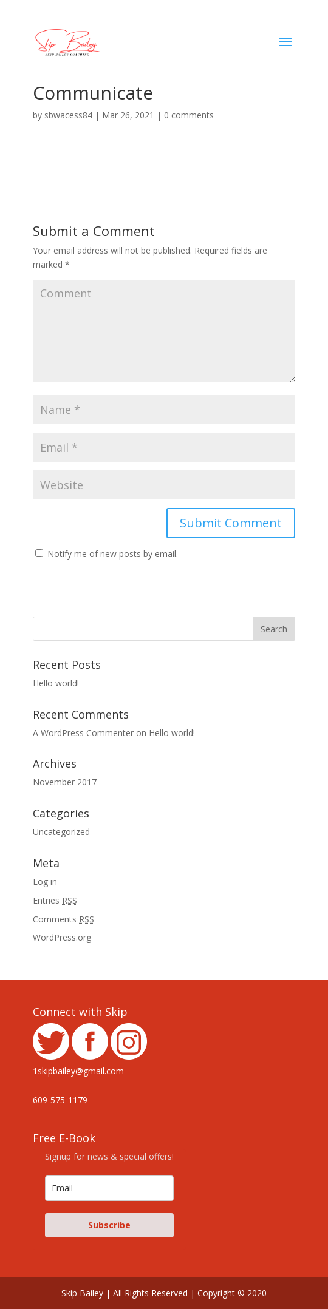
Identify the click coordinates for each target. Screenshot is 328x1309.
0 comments (189, 115)
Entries (55, 900)
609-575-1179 (60, 1100)
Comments (63, 919)
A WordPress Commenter (83, 733)
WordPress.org (62, 937)
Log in (45, 881)
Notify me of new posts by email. (112, 554)
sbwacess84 (68, 115)
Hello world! (56, 683)
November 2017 (65, 782)
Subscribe (109, 1225)
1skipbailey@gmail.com (78, 1071)
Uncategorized (61, 831)
